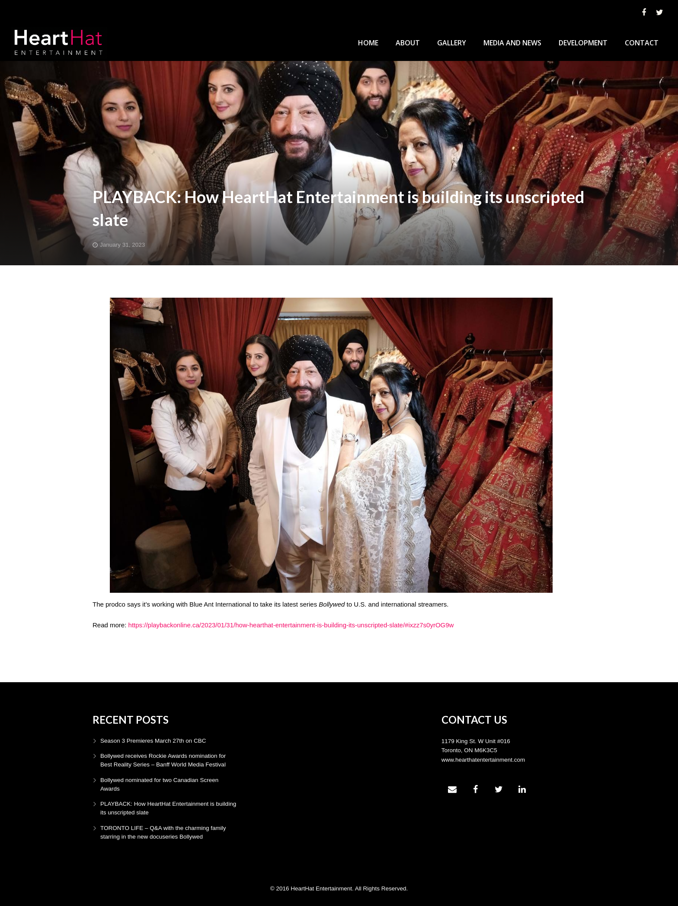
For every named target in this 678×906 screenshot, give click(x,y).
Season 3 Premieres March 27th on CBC (153, 741)
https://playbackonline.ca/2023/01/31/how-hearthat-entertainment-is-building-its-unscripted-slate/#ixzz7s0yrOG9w (291, 625)
